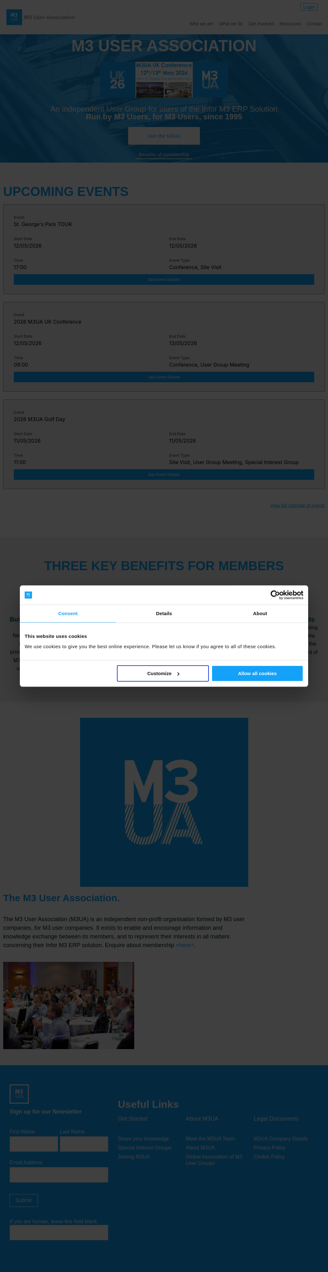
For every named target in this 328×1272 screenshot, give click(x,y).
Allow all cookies (257, 673)
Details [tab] (164, 613)
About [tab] (260, 613)
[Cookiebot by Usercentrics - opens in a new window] (275, 595)
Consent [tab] (68, 613)
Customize (163, 673)
